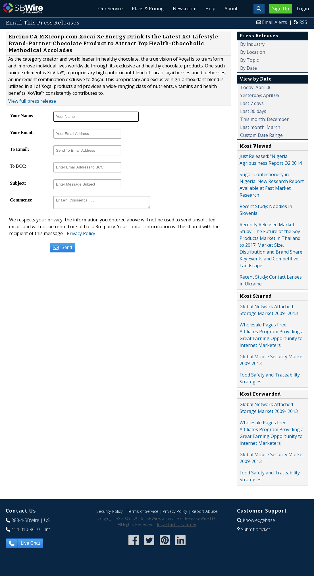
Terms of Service (143, 511)
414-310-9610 (25, 529)
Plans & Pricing (148, 8)
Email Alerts (274, 22)
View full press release (32, 101)
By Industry (252, 44)
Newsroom (184, 8)
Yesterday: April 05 (259, 95)
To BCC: (18, 166)
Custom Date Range (261, 135)
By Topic (249, 60)
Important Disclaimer (176, 524)
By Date (248, 68)
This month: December (264, 119)
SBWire (23, 8)
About (231, 8)
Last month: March (260, 127)
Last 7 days (252, 103)
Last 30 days (253, 111)
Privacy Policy (81, 235)
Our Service (110, 8)
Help (210, 8)
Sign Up (280, 8)
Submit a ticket (255, 529)
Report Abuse (205, 511)
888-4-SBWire (25, 520)
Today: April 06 (256, 87)
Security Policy (109, 511)
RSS (303, 22)
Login (303, 8)
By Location (252, 52)
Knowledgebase (259, 520)
